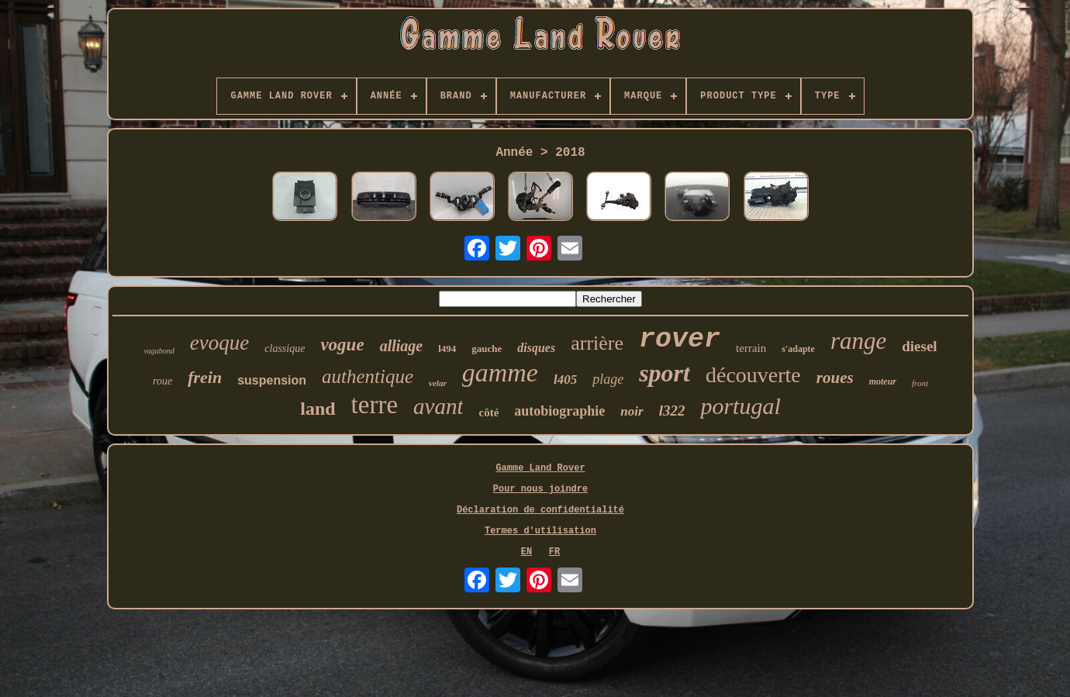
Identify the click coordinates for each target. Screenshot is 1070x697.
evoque (219, 342)
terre (374, 405)
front (920, 383)
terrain (751, 348)
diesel (919, 346)
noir (631, 411)
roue (162, 381)
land (317, 409)
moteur (882, 381)
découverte (753, 375)
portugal (740, 406)
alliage (401, 345)
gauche (486, 348)
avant (438, 406)
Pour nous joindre (540, 489)
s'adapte (798, 348)
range (858, 340)
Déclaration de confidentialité (540, 510)
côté (488, 412)
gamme (500, 372)
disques (536, 347)
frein (205, 377)
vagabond (158, 351)
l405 (565, 379)
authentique (367, 376)
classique (284, 348)
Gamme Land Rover (540, 468)
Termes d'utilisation (540, 531)
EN (526, 552)
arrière (597, 343)
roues (835, 377)
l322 (672, 410)
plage (607, 379)
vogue (342, 344)
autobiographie (559, 411)
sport (664, 373)
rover (679, 339)
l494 (447, 348)
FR (554, 552)
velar (438, 383)
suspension (271, 380)
